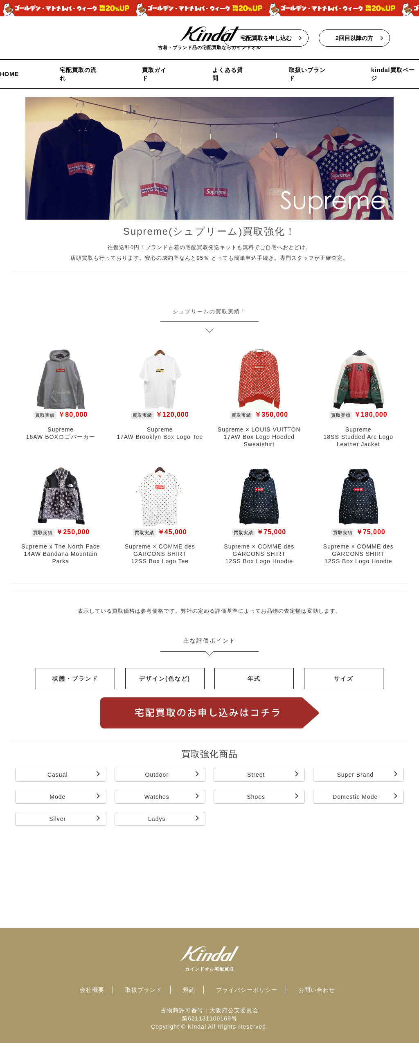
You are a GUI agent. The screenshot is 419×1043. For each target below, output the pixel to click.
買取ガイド (154, 74)
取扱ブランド (143, 990)
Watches (172, 796)
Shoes (273, 796)
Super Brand (368, 774)
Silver (75, 818)
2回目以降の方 (354, 38)
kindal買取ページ (392, 74)
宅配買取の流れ (78, 74)
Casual (74, 774)
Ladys (174, 818)
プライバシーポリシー (246, 990)
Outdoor (172, 774)
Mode (75, 796)
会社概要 (92, 990)
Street (273, 774)
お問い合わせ (316, 990)
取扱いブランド (307, 74)
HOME (9, 74)
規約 (189, 990)
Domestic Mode (366, 796)
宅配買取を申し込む (266, 38)
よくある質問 (227, 74)
